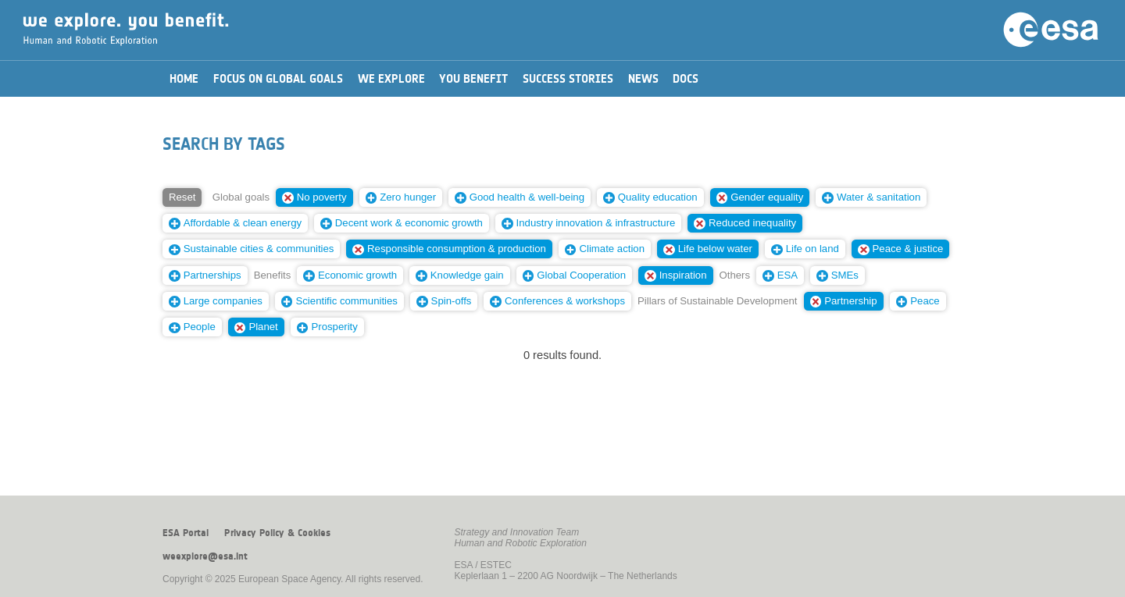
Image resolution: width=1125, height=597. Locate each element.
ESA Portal (185, 533)
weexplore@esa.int (205, 556)
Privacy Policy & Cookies (277, 533)
